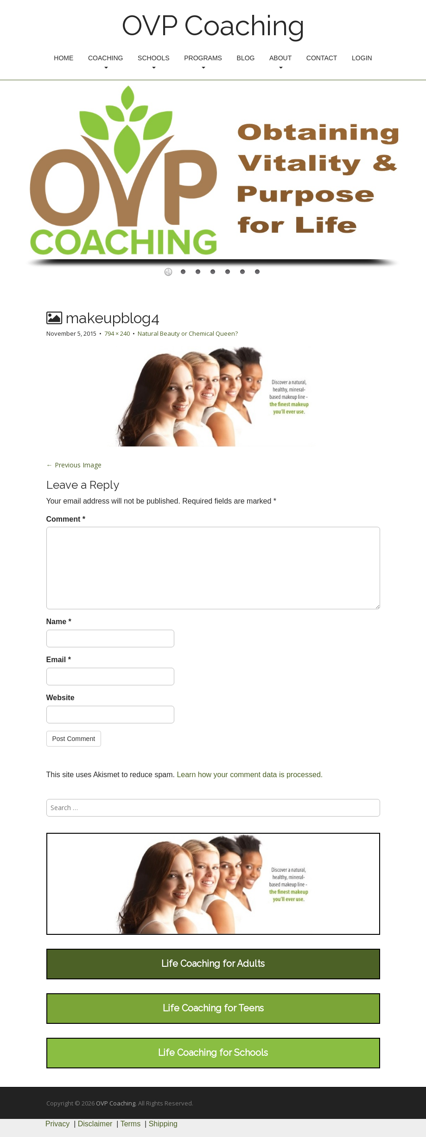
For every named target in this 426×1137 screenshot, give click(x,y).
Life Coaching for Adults (213, 963)
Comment (65, 519)
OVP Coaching (213, 25)
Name (58, 622)
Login (362, 58)
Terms (131, 1124)
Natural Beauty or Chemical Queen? (188, 333)
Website (60, 698)
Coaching (105, 61)
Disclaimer (95, 1124)
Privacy (57, 1124)
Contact (321, 58)
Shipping (163, 1124)
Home (63, 58)
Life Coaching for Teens (213, 1008)
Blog (246, 58)
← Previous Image (74, 464)
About (280, 61)
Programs (203, 61)
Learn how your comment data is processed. (250, 775)
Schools (153, 61)
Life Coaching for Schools (213, 1052)
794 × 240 (117, 333)
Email (58, 660)
